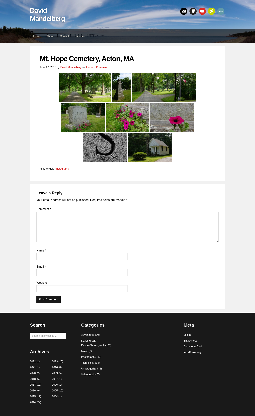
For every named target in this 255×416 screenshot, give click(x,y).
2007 (55, 379)
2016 (33, 390)
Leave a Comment (96, 67)
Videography (88, 374)
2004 (55, 396)
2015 (33, 396)
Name (41, 250)
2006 (55, 384)
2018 (33, 379)
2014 (33, 402)
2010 (55, 367)
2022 (33, 361)
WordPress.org (192, 352)
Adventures (87, 334)
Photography (62, 168)
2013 (55, 361)
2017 (33, 384)
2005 (55, 390)
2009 (55, 373)
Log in (187, 334)
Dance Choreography (93, 345)
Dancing (86, 340)
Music (84, 351)
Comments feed (193, 346)
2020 (33, 373)
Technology (87, 362)
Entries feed (190, 340)
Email (41, 266)
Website (41, 282)
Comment (43, 209)
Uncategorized (89, 368)
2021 (33, 367)
